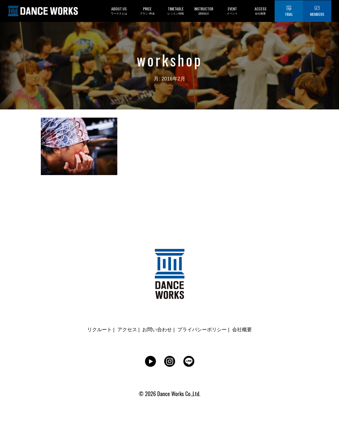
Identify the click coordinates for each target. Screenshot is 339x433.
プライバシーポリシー (202, 329)
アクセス (127, 329)
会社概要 (242, 329)
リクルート (99, 329)
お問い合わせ (157, 329)
